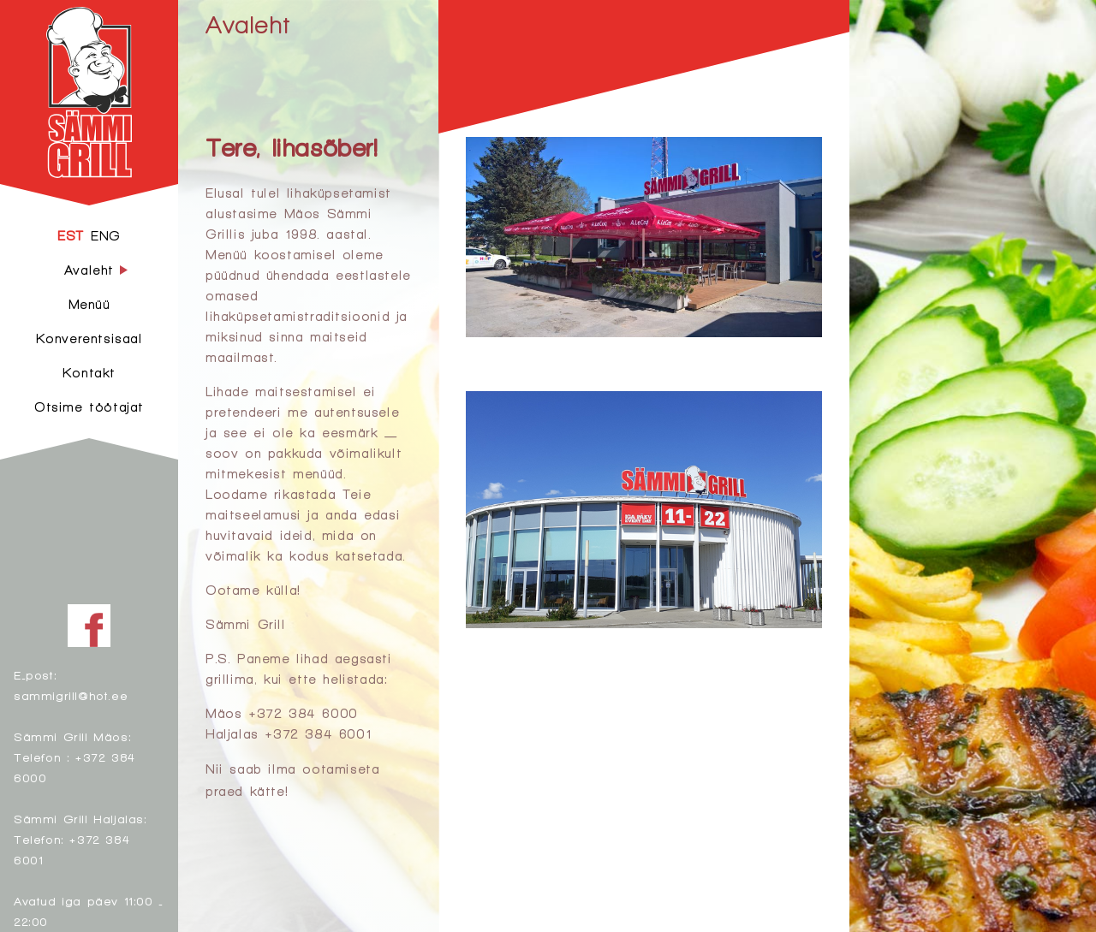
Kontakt (89, 372)
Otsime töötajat (89, 407)
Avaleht (247, 24)
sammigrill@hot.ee (71, 695)
